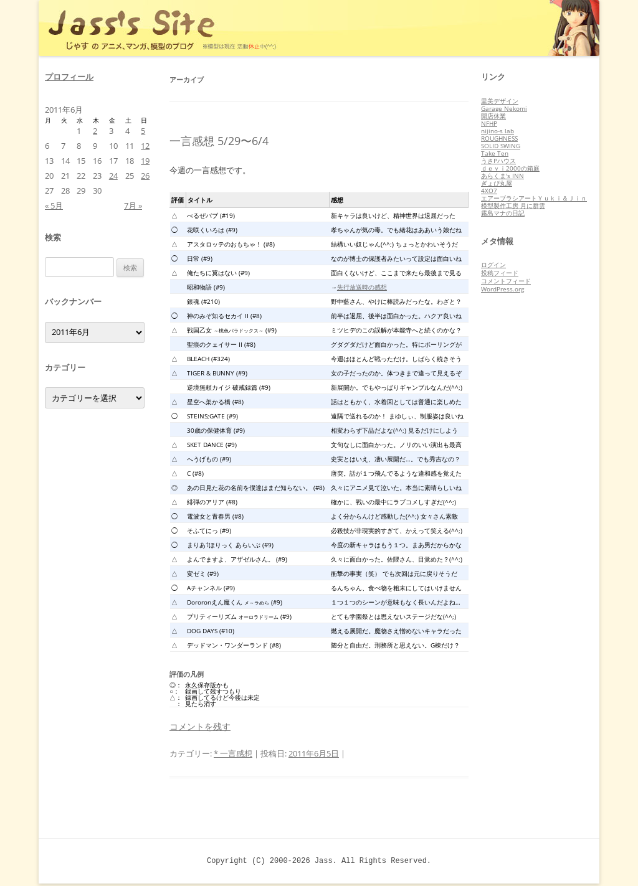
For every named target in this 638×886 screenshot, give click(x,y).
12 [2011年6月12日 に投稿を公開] (145, 145)
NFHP (489, 123)
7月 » (133, 205)
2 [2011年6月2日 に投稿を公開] (95, 130)
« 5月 (54, 205)
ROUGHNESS (499, 138)
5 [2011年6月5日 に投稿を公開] (143, 130)
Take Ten (494, 153)
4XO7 (489, 190)
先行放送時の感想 (362, 287)
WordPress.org (502, 289)
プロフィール (69, 76)
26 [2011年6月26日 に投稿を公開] (145, 175)
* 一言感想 (233, 753)
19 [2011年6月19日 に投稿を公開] (145, 160)
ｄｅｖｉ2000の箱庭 (510, 168)
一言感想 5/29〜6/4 (219, 140)
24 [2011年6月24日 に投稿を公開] (113, 175)
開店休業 (493, 115)
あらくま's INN (502, 175)
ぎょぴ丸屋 (496, 183)
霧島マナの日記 (503, 213)
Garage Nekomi (504, 108)
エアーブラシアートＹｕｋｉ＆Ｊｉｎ (534, 198)
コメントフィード (506, 280)
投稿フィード (499, 272)
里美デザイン (499, 101)
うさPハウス (498, 160)
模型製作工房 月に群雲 (513, 205)
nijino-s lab (497, 130)
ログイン (493, 264)
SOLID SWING (500, 145)
